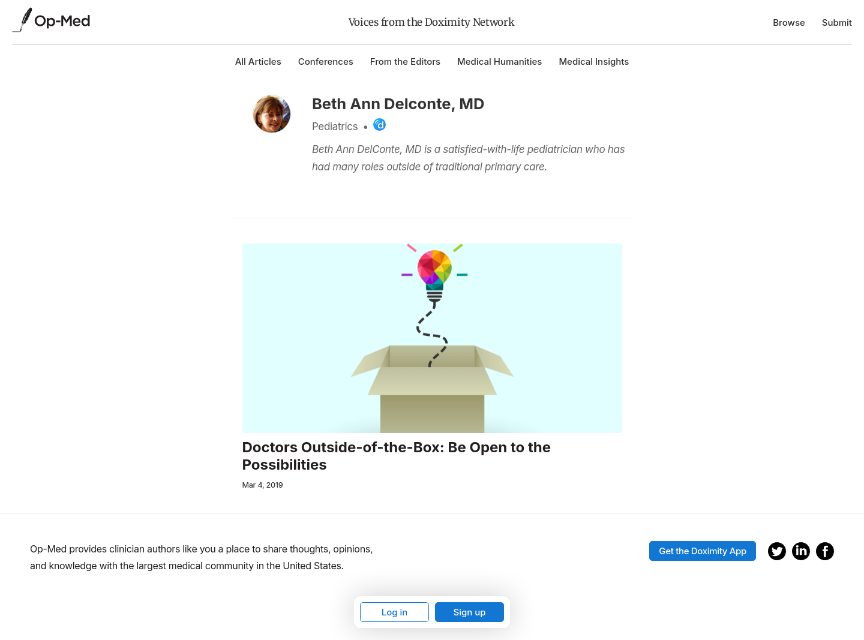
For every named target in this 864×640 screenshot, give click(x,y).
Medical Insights (594, 61)
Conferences (325, 61)
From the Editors (405, 61)
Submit (837, 22)
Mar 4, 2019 (262, 484)
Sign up (469, 612)
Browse (789, 22)
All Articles (258, 61)
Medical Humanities (499, 61)
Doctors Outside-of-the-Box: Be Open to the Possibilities (396, 456)
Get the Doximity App (702, 551)
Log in (395, 612)
